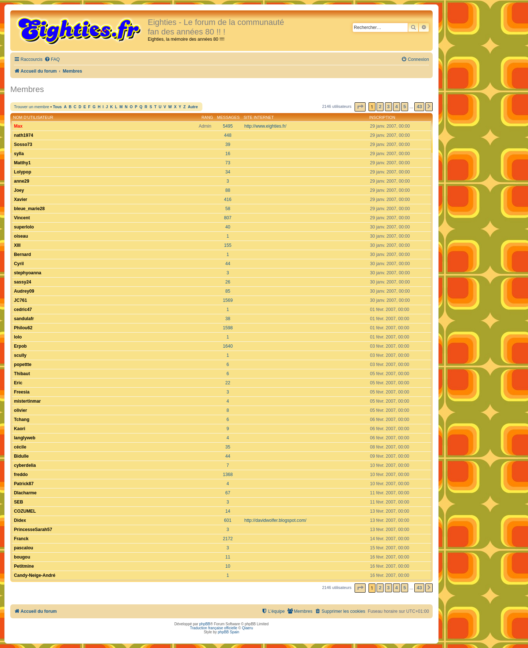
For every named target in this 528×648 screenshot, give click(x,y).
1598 (228, 327)
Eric (18, 382)
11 (227, 557)
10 (227, 566)
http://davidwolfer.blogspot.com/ (275, 520)
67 (227, 492)
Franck (21, 538)
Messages (228, 117)
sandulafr (24, 318)
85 (227, 291)
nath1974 (23, 135)
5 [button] (404, 106)
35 (227, 447)
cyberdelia (25, 465)
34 (227, 172)
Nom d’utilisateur (33, 117)
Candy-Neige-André (34, 575)
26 (227, 282)
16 (227, 153)
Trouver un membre (31, 107)
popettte (23, 364)
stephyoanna (27, 272)
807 (227, 217)
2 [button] (380, 106)
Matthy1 (22, 162)
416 (227, 199)
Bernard (22, 254)
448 (227, 135)
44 (227, 263)
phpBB (204, 624)
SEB (18, 502)
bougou (22, 557)
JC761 (20, 300)
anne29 (21, 181)
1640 (228, 346)
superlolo (24, 227)
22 (227, 382)
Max (18, 126)
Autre (193, 107)
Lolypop (22, 172)
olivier (20, 410)
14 (227, 511)
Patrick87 (24, 483)
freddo (21, 474)
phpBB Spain (228, 632)
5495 (228, 126)
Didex (20, 520)
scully (20, 355)
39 (227, 144)
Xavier (20, 199)
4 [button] (396, 106)
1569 (228, 300)
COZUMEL (25, 511)
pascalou (23, 547)
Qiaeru (247, 628)
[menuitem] (52, 60)
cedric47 (23, 309)
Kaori (19, 428)
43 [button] (419, 106)
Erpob (20, 346)
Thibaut (22, 373)
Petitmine (24, 566)
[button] (360, 106)
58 (227, 208)
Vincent (22, 217)
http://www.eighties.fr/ (265, 126)
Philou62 (23, 327)
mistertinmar (27, 401)
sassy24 (22, 282)
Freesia (21, 392)
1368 (228, 474)
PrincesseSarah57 (33, 529)
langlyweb (24, 437)
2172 (228, 538)
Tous (57, 107)
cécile (20, 447)
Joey (19, 190)
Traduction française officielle (213, 628)
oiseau (21, 236)
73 (227, 162)
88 (227, 190)
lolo (18, 337)
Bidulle (21, 456)
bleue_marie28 (29, 208)
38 (227, 318)
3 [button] (388, 106)
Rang (207, 117)
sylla (19, 153)
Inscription (382, 117)
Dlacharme (25, 492)
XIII (17, 245)
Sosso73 (23, 144)
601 (227, 520)
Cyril (19, 263)
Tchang (21, 419)
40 (227, 227)
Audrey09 (24, 291)
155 (227, 245)
